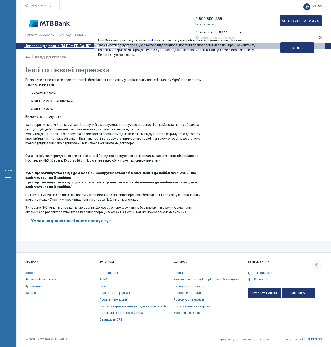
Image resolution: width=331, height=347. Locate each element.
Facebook (258, 279)
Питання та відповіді (189, 286)
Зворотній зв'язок (187, 313)
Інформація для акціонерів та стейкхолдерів (206, 279)
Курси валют (34, 286)
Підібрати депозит (187, 293)
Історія (30, 273)
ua (320, 5)
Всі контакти (204, 24)
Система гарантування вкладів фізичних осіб (133, 306)
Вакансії (31, 293)
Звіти (103, 286)
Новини (80, 35)
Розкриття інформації (115, 293)
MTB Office (298, 293)
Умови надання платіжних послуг (67, 220)
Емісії (103, 279)
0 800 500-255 (208, 19)
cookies (152, 40)
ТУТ (184, 212)
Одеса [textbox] (222, 32)
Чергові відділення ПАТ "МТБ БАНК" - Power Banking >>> (76, 46)
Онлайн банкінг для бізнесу (301, 20)
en (314, 5)
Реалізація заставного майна (121, 313)
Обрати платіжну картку (192, 306)
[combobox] (230, 32)
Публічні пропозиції (114, 299)
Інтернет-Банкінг (264, 293)
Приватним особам (39, 35)
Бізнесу (65, 35)
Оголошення (109, 273)
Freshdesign (312, 339)
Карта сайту (226, 339)
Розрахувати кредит (189, 299)
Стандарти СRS (111, 319)
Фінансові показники (40, 279)
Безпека (264, 339)
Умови (247, 339)
